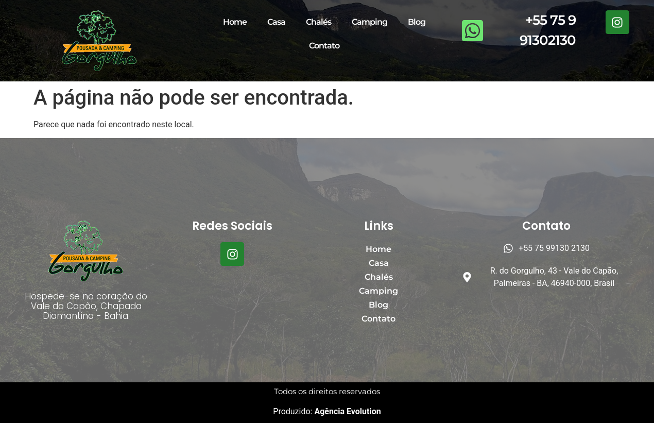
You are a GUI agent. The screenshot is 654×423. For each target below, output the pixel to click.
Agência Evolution (346, 411)
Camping (369, 22)
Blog (416, 22)
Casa (276, 22)
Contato (324, 45)
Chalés (318, 22)
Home (235, 22)
